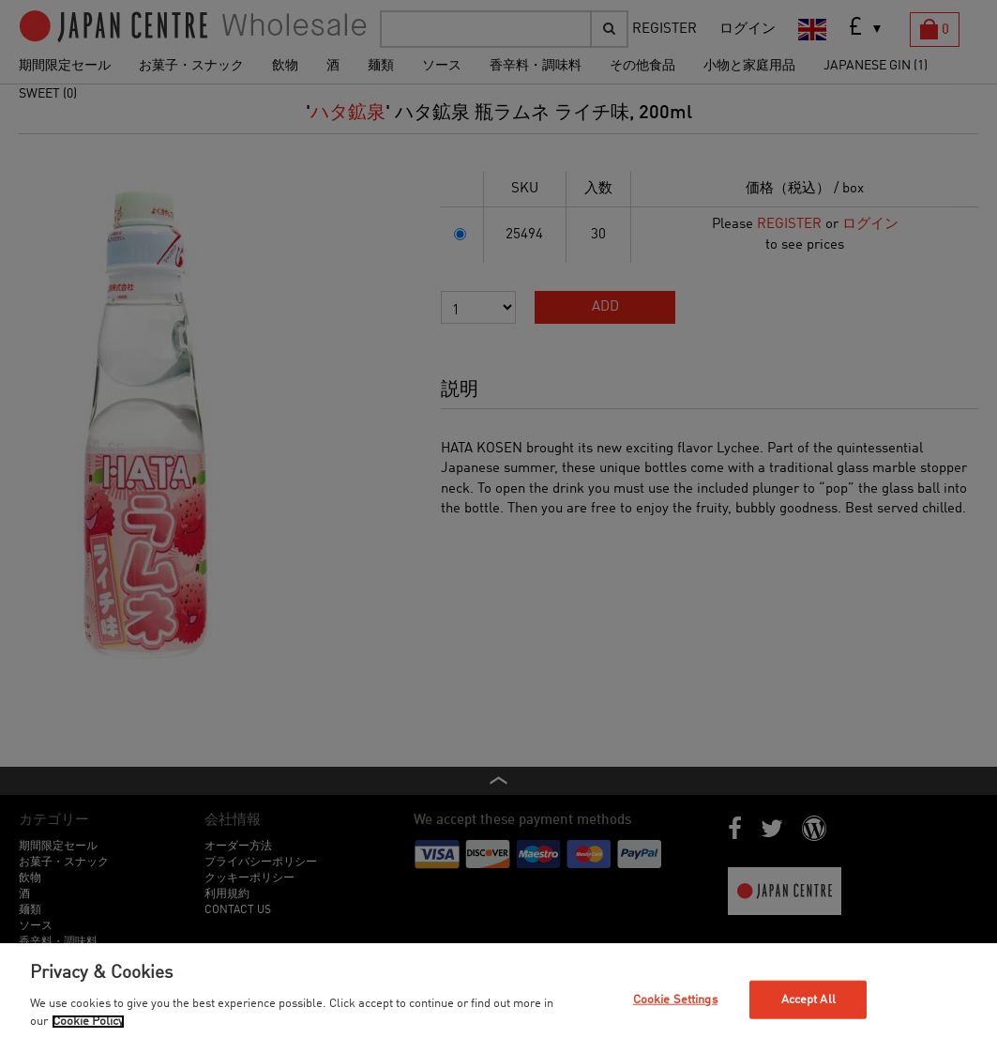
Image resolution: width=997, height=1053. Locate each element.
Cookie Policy (88, 1021)
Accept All (808, 999)
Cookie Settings (675, 999)
